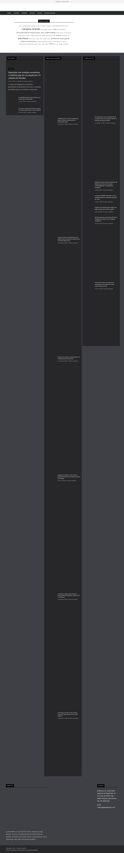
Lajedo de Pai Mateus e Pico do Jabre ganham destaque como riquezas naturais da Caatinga (69, 476)
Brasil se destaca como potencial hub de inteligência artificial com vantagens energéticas (106, 219)
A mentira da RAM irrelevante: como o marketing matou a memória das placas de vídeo (106, 197)
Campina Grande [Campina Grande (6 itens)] (31, 29)
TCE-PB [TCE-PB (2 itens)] (51, 44)
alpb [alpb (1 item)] (20, 25)
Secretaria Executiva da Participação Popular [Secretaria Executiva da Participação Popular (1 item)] (28, 44)
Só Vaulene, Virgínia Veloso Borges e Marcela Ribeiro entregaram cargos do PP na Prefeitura (69, 595)
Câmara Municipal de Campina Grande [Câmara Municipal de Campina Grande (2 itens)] (28, 33)
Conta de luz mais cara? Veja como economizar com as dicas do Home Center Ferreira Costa (104, 284)
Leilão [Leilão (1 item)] (30, 38)
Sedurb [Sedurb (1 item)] (39, 44)
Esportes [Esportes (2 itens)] (58, 35)
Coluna (39, 13)
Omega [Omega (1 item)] (37, 38)
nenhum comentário (28, 81)
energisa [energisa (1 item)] (32, 35)
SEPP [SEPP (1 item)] (43, 44)
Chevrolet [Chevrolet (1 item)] (50, 29)
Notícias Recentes (49, 13)
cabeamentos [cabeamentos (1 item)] (49, 25)
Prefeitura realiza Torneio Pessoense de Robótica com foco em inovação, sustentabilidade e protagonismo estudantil (106, 184)
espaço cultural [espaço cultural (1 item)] (38, 35)
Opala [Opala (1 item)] (41, 38)
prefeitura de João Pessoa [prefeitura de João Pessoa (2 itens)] (29, 41)
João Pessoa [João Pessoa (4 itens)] (23, 38)
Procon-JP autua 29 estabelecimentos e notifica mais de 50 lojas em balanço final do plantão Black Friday (69, 239)
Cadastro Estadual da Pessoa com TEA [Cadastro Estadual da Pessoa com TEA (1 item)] (60, 25)
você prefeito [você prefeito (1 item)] (65, 44)
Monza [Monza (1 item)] (33, 38)
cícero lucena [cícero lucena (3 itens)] (50, 32)
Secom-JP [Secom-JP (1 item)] (65, 41)
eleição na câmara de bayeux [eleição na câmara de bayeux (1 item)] (24, 35)
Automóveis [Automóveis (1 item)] (42, 25)
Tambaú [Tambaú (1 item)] (46, 44)
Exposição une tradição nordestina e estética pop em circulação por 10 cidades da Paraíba (24, 75)
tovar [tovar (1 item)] (57, 44)
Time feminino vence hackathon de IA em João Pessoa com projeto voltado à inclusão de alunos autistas (105, 118)
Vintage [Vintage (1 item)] (60, 44)
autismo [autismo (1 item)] (38, 25)
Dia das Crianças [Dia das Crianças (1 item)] (59, 32)
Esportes (24, 13)
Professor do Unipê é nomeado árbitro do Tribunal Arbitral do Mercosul (69, 357)
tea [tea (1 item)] (54, 44)
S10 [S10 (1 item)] (61, 41)
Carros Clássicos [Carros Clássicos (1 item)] (44, 29)
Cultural (16, 13)
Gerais (9, 13)
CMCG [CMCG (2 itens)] (55, 29)
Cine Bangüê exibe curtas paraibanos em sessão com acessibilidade (29, 98)
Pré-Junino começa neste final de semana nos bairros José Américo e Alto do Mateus (30, 109)
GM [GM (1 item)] (68, 35)
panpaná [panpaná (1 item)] (45, 38)
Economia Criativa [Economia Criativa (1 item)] (67, 32)
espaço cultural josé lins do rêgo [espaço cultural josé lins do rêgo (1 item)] (48, 35)
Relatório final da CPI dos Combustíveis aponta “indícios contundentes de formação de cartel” (68, 120)
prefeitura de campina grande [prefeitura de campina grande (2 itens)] (60, 38)
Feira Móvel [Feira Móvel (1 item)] (64, 35)
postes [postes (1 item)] (48, 38)
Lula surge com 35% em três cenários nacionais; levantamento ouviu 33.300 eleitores (68, 714)
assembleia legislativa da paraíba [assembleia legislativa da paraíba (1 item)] (29, 25)
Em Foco (32, 13)
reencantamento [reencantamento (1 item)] (56, 41)
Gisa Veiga (19, 81)
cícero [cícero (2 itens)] (42, 33)
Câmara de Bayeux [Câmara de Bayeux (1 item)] (61, 29)
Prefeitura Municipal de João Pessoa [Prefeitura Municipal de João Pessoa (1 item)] (44, 41)
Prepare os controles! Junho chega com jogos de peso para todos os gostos (106, 208)
